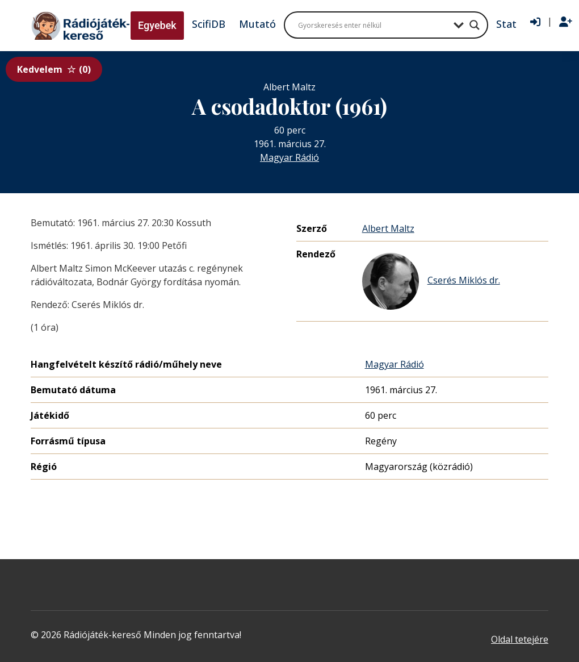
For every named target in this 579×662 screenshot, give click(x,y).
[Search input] (373, 25)
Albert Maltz (388, 228)
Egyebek (157, 25)
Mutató (257, 24)
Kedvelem (54, 69)
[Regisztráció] (565, 22)
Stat (506, 24)
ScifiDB (208, 24)
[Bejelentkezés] (535, 22)
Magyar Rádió (289, 157)
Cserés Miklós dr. (431, 281)
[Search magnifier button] (474, 25)
